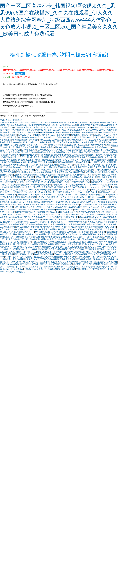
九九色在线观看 (103, 140)
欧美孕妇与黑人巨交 (64, 209)
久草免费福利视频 (46, 147)
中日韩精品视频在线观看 (79, 182)
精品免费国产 (54, 264)
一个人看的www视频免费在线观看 (84, 147)
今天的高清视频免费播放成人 (12, 187)
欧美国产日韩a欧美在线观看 (92, 157)
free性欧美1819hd (76, 172)
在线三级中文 (24, 165)
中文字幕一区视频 (108, 132)
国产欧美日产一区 (65, 165)
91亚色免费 (42, 214)
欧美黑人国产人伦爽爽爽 (52, 187)
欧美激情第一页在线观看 (26, 162)
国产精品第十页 (52, 212)
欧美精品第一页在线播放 (95, 239)
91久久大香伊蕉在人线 (29, 132)
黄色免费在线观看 (20, 140)
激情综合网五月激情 (29, 155)
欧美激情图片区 (101, 160)
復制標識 (20, 74)
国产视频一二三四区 (52, 130)
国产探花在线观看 (10, 137)
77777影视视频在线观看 (49, 259)
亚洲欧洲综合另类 (33, 187)
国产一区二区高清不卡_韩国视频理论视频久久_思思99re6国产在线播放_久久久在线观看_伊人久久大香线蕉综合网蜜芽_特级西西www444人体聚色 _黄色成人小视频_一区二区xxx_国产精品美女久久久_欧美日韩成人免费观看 (59, 20)
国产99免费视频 (68, 269)
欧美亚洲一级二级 (59, 197)
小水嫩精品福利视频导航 (13, 130)
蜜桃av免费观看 (82, 162)
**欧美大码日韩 (39, 127)
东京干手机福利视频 (74, 152)
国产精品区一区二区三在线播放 (92, 262)
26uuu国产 (34, 222)
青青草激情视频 (110, 242)
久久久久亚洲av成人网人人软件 (34, 167)
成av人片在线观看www (89, 217)
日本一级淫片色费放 (11, 152)
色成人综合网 (28, 177)
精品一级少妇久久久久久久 (73, 130)
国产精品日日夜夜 (28, 152)
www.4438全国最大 (8, 195)
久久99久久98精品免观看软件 (41, 172)
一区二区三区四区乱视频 (97, 209)
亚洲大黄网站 (87, 244)
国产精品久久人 (32, 142)
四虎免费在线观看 (18, 145)
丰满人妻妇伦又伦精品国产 (75, 167)
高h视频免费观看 (56, 167)
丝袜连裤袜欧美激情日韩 (21, 242)
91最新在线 (24, 137)
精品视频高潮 (87, 135)
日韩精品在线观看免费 (73, 150)
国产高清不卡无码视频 (94, 249)
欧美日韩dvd (32, 259)
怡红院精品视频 (87, 160)
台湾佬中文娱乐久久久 (12, 170)
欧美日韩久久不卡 (26, 232)
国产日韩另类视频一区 (105, 137)
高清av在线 (33, 140)
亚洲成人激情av (15, 252)
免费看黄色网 (36, 227)
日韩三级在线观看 (79, 254)
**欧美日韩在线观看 (8, 157)
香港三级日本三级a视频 (74, 187)
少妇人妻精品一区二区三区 (11, 120)
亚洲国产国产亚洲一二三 (45, 135)
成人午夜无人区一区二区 (90, 142)
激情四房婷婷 (16, 177)
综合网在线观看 (43, 152)
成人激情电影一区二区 (17, 219)
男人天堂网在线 (109, 207)
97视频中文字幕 (12, 257)
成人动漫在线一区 (59, 247)
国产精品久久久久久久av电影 (78, 190)
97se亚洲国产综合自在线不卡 (73, 237)
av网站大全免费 (83, 200)
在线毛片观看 (14, 190)
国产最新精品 (72, 262)
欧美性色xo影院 (56, 122)
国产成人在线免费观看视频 (99, 254)
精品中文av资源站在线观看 (14, 259)
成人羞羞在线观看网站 (39, 157)
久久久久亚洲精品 (95, 222)
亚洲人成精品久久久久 (64, 180)
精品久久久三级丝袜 (68, 212)
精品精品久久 (16, 202)
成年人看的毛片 (23, 227)
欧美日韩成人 (91, 252)
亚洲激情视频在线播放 (71, 132)
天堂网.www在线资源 (34, 130)
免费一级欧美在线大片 (96, 224)
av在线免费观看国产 (76, 247)
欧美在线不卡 (101, 259)
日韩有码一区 (28, 170)
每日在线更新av (106, 269)
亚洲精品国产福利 (35, 244)
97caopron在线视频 (62, 254)
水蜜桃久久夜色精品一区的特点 (56, 227)
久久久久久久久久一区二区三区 (98, 187)
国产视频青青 (39, 212)
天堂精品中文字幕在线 (76, 222)
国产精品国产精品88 (52, 244)
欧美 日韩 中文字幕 (57, 145)
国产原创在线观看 (79, 155)
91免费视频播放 (58, 152)
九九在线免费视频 (49, 229)
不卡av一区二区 (77, 239)
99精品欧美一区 (74, 232)
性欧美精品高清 (50, 165)
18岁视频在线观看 (106, 130)
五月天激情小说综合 (31, 202)
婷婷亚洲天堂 (69, 267)
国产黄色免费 (97, 182)
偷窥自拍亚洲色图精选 (95, 202)
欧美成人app (71, 234)
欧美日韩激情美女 (7, 229)
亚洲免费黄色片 (61, 172)
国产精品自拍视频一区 (85, 259)
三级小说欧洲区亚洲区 (33, 192)
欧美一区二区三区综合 (39, 122)
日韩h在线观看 (48, 160)
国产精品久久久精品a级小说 (19, 125)
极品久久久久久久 (58, 262)
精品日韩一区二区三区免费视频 (86, 264)
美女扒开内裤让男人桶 (71, 244)
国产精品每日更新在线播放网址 (38, 224)
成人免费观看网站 (60, 224)
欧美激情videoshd (106, 205)
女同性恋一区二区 (60, 185)
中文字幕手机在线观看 (94, 227)
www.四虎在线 (92, 130)
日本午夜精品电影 (94, 237)
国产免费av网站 (62, 147)
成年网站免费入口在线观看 (31, 257)
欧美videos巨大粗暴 (98, 185)
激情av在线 (112, 185)
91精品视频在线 (47, 202)
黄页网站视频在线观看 (50, 237)
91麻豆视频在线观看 (77, 224)
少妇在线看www (99, 122)
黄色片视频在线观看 (62, 155)
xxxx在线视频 (109, 182)
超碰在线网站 (48, 219)
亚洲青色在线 (55, 157)
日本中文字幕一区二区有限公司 (13, 209)
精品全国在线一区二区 (49, 142)
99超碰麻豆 (43, 249)
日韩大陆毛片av (22, 222)
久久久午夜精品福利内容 (98, 195)
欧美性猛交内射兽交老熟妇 (88, 125)
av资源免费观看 (34, 219)
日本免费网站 (20, 207)
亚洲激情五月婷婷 (60, 177)
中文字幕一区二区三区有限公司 (29, 267)
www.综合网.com (16, 217)
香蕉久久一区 (80, 209)
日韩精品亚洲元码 (35, 209)
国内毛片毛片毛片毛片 (95, 145)
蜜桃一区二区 (85, 122)
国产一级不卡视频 (45, 162)
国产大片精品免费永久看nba (17, 205)
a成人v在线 (8, 214)
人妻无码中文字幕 (109, 142)
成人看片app (112, 262)
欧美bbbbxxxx (105, 147)
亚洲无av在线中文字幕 (72, 192)
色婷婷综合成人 (76, 177)
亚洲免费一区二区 (49, 195)
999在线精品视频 (42, 232)
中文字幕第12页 (46, 155)
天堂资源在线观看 (58, 232)
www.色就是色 (97, 190)
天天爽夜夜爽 (18, 180)
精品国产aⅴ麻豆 (75, 207)
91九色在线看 (110, 227)
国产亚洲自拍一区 (88, 214)
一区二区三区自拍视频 (77, 242)
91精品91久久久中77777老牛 (28, 229)
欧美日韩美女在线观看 (9, 264)
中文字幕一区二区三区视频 (66, 219)
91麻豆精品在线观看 (89, 205)
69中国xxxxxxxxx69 (96, 197)
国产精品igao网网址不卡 (64, 162)
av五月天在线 (69, 257)
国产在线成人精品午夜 (93, 150)
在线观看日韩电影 (33, 160)
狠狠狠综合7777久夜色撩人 (42, 137)
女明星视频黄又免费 (96, 167)
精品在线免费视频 (28, 197)
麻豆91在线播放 (63, 135)
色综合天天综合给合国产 (57, 207)
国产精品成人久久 (106, 192)
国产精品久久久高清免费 (56, 205)
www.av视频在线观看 (57, 242)
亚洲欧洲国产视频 (37, 205)
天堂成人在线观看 (30, 147)
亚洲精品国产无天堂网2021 (25, 214)
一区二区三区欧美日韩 (85, 267)
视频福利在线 (66, 264)
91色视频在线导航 (64, 175)
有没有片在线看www (11, 155)
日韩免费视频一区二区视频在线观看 (49, 234)
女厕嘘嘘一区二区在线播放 (29, 195)
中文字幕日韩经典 (96, 219)
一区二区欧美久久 (82, 180)
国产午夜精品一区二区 (23, 254)
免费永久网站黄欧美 (43, 177)
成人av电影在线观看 (8, 135)
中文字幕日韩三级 (97, 162)
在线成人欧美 (31, 249)
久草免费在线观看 (16, 224)
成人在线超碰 (37, 165)
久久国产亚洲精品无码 (66, 200)
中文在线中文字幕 (14, 262)
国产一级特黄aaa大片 (92, 207)
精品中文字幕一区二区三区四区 (13, 244)
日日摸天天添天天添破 (57, 214)
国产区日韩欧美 (105, 252)
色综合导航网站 (77, 227)
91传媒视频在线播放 (90, 132)
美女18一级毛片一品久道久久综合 (102, 155)
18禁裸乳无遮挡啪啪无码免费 (64, 125)
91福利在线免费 (83, 257)
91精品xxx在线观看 (33, 180)
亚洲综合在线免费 (28, 150)
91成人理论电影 (81, 195)
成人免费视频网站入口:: (78, 185)
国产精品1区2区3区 (70, 157)
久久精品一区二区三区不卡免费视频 (31, 182)
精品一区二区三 (84, 127)
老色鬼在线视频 (13, 197)
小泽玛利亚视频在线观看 (58, 182)
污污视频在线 (74, 214)
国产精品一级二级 (62, 239)
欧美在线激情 (87, 232)
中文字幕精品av (56, 252)
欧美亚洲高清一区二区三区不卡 (36, 262)
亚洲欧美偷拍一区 (70, 217)
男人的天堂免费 (104, 177)
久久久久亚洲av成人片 (77, 197)
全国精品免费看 (108, 172)
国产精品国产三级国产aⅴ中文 (21, 200)
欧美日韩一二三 (57, 190)
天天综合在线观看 (87, 137)
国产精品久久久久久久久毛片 (50, 150)
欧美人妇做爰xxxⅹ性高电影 (102, 180)
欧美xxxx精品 (100, 175)
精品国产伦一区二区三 (75, 145)
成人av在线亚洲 (108, 125)
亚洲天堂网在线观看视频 (74, 252)
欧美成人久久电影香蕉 (69, 142)
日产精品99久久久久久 (83, 229)
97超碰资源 (83, 219)
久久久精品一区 (97, 165)
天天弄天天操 (90, 140)
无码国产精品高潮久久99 (94, 152)
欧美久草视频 (99, 232)
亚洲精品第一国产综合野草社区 (53, 222)
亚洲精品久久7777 (67, 170)
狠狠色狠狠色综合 (71, 122)
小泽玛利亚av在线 (12, 167)
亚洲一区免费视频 (18, 237)
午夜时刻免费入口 (63, 202)
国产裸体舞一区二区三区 (83, 175)
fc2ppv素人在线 (78, 202)
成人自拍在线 (72, 137)
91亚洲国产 (76, 135)
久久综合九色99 (31, 247)
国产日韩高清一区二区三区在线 (22, 239)
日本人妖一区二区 (25, 135)
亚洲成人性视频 (43, 197)
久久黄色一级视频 (105, 234)
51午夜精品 (18, 269)
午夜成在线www (31, 269)
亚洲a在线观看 (56, 217)
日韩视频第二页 (33, 237)
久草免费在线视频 (93, 172)
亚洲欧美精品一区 (47, 175)
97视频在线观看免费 (102, 170)
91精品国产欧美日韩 (23, 127)
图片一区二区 (98, 127)
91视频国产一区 (104, 214)
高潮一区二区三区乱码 (12, 147)
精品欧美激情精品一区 (20, 185)
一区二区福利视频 (40, 242)
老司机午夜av (49, 209)
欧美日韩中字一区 (82, 165)
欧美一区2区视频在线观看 (50, 269)
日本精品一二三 (29, 252)
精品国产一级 (23, 157)
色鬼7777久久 (45, 140)
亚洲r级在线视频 (18, 160)
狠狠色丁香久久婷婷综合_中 (67, 160)
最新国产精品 (8, 222)
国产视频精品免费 (27, 264)
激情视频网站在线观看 (41, 125)
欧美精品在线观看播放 (87, 234)
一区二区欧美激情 (98, 257)
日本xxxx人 (4, 145)
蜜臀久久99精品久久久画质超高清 (35, 190)
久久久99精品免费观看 (53, 257)
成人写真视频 (42, 264)
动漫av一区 (8, 269)
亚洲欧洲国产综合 (17, 249)
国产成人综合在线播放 (55, 127)
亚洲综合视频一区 (90, 192)
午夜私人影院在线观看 (58, 249)
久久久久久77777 (93, 247)
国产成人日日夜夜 (76, 249)
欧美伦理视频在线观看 (43, 254)
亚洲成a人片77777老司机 (37, 145)
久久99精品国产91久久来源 (47, 170)
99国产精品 (10, 267)
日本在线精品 (73, 205)
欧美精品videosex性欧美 (50, 132)
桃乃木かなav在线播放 (74, 140)
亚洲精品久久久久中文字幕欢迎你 (14, 122)
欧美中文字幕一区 (65, 195)
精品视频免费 (60, 137)
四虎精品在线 (57, 140)
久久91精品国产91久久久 (45, 200)
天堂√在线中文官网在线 (13, 192)
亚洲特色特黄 (48, 180)
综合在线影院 (43, 252)
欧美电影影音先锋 (67, 259)
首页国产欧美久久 (65, 229)
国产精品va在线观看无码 (88, 212)
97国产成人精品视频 (25, 234)
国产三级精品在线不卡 (53, 267)
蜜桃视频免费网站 (10, 165)
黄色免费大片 (45, 247)
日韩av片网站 (22, 172)
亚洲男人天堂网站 (95, 242)
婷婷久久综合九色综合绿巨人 (26, 175)
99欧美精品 (15, 150)
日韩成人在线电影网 (84, 170)
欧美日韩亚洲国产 (10, 232)
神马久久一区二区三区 (36, 207)
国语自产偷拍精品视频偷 (40, 185)
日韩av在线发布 (17, 247)
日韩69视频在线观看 (44, 239)
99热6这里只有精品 (24, 212)
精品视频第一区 (90, 177)
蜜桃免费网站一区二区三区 (87, 269)
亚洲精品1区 (71, 127)
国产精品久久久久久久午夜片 (36, 217)
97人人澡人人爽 (101, 244)
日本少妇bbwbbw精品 (100, 200)
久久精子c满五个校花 (53, 192)
